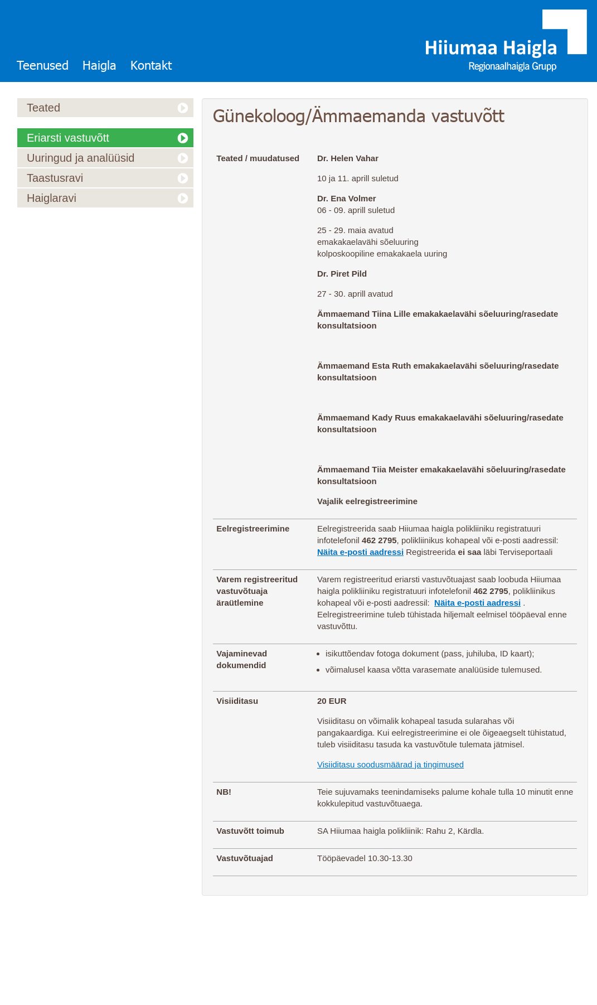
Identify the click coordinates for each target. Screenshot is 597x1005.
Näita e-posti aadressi (360, 552)
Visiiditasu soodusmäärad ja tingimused (390, 764)
